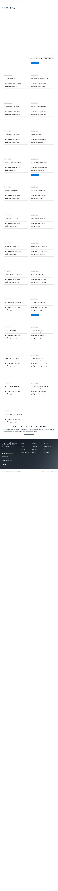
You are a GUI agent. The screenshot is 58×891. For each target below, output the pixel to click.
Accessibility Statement (7, 460)
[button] (56, 8)
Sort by (41, 58)
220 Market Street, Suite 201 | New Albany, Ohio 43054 (48, 471)
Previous (14, 426)
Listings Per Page (31, 58)
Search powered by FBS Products (29, 434)
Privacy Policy (5, 456)
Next (44, 426)
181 (41, 426)
